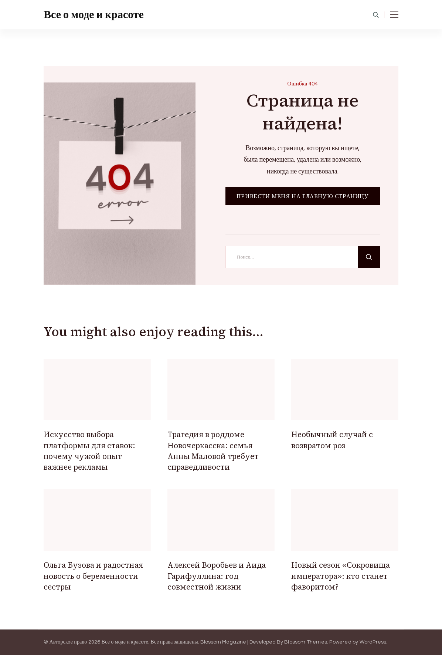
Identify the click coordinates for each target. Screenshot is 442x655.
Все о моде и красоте (94, 14)
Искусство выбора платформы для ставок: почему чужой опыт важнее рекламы (89, 450)
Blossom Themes (305, 642)
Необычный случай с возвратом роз (332, 439)
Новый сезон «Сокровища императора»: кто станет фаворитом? (340, 576)
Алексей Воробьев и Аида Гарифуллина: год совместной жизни (216, 576)
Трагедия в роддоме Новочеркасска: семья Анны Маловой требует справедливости (213, 450)
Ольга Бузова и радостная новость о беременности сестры (93, 576)
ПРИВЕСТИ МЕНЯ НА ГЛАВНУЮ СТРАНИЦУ (303, 196)
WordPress (373, 642)
